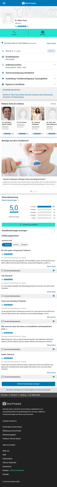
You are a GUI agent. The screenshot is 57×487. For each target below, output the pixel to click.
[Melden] (54, 271)
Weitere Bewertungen (10, 200)
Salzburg (23, 395)
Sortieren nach (7, 240)
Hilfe (53, 104)
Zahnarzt (14, 395)
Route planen (32, 43)
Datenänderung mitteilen (11, 90)
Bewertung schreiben (30, 225)
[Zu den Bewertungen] (22, 26)
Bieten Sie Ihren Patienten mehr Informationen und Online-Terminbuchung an (28, 96)
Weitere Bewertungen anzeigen (29, 384)
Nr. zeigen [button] (17, 51)
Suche (4, 395)
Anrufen (14, 32)
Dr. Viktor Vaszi (35, 395)
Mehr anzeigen (51, 266)
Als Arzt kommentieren (11, 271)
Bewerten (42, 32)
